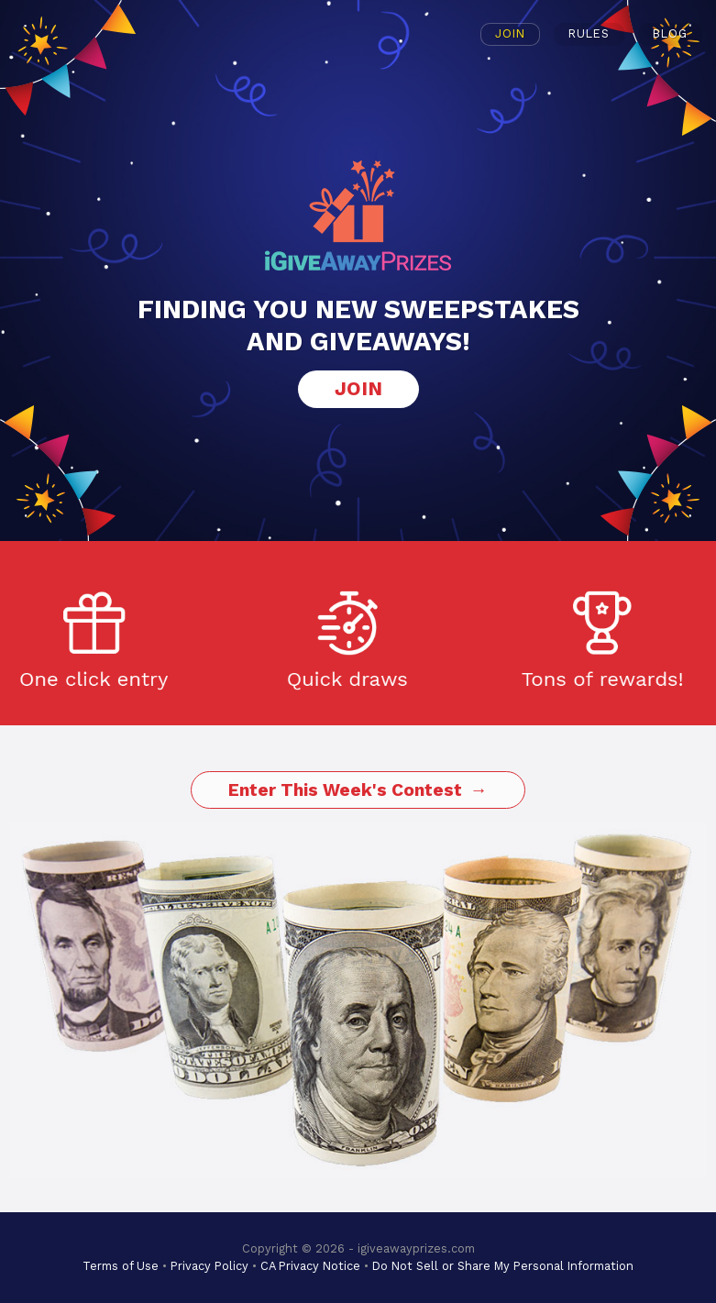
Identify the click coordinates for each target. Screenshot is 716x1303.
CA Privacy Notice (310, 1266)
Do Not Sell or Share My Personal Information (502, 1266)
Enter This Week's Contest (345, 790)
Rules (589, 33)
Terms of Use (121, 1266)
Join (510, 33)
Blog (670, 33)
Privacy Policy (209, 1266)
